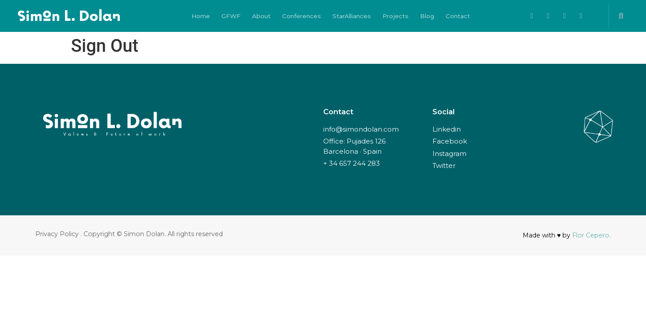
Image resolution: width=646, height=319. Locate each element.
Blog (427, 15)
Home (200, 15)
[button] (621, 16)
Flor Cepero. (591, 235)
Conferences (301, 15)
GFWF (231, 15)
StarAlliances (352, 15)
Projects (395, 15)
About (261, 15)
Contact (458, 15)
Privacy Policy (57, 234)
